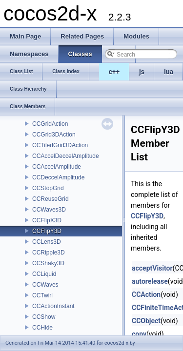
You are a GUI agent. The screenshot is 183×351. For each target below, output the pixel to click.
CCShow (43, 316)
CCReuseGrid (50, 198)
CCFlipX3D (46, 220)
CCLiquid (44, 274)
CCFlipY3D (46, 231)
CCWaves (45, 284)
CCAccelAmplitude (56, 166)
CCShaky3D (48, 263)
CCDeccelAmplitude (58, 177)
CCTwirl (42, 295)
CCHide (42, 327)
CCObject (146, 321)
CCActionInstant (53, 306)
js (141, 72)
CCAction (146, 294)
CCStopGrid (48, 188)
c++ (114, 72)
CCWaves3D (49, 209)
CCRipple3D (48, 252)
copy (139, 334)
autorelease (150, 281)
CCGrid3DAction (54, 134)
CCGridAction (50, 123)
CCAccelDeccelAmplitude (65, 156)
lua (168, 72)
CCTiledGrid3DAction (60, 145)
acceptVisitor (152, 268)
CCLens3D (46, 241)
